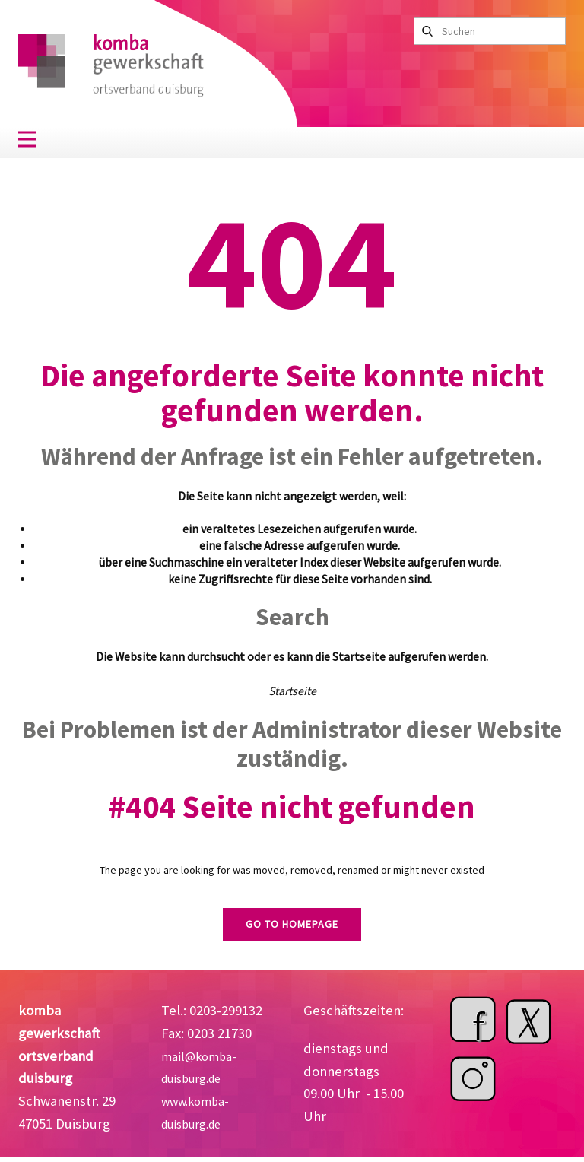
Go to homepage (292, 924)
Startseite (292, 691)
